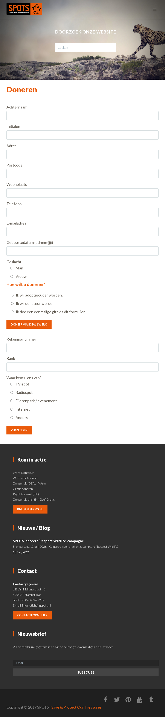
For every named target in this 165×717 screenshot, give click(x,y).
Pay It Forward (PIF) (26, 494)
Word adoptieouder (25, 478)
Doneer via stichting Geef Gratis (34, 499)
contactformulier (32, 615)
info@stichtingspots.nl (36, 605)
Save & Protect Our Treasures (76, 707)
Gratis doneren (23, 489)
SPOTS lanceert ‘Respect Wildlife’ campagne (48, 541)
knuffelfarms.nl (30, 509)
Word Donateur (23, 472)
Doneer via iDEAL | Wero (29, 324)
